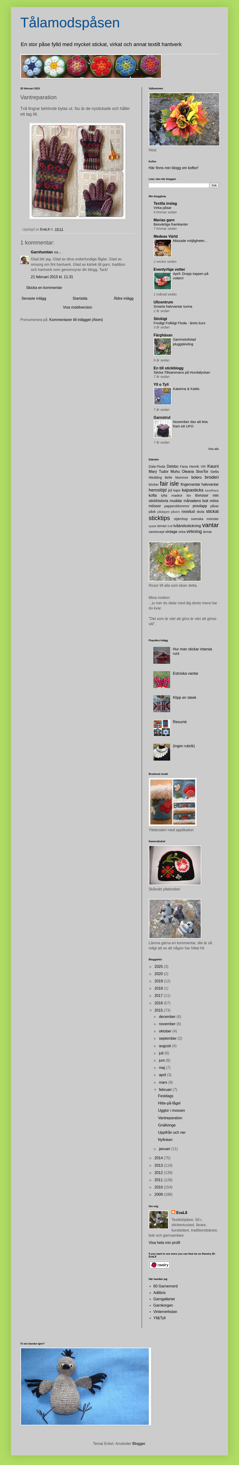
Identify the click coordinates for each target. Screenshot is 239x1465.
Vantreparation (170, 1118)
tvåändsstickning (187, 526)
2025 (159, 967)
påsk (152, 512)
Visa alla (213, 449)
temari (162, 526)
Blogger (138, 1444)
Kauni (213, 466)
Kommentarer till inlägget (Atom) (76, 320)
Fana (184, 466)
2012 (159, 1173)
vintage (171, 532)
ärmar (207, 532)
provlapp (200, 506)
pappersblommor (177, 506)
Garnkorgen (163, 1305)
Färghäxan (163, 335)
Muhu (175, 472)
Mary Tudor (159, 472)
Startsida (80, 298)
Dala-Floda (157, 466)
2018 (159, 988)
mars (163, 1082)
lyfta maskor (172, 495)
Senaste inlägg (33, 298)
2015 (159, 1010)
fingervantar (190, 484)
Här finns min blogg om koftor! (173, 168)
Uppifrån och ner (172, 1132)
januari (165, 1149)
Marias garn (164, 220)
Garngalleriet (164, 1299)
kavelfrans (212, 490)
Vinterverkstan (165, 1312)
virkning (194, 531)
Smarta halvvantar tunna (173, 306)
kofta (153, 495)
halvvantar (210, 484)
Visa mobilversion (77, 307)
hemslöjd (158, 490)
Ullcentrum (163, 302)
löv (189, 495)
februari (166, 1090)
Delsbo (172, 466)
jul (170, 490)
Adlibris (159, 1293)
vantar (210, 525)
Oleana (188, 472)
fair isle (169, 483)
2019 (159, 981)
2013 (159, 1165)
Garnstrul (162, 417)
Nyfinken (165, 1140)
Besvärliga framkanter (171, 224)
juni (162, 1060)
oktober (165, 1031)
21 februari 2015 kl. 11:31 (52, 277)
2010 (159, 1187)
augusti (165, 1046)
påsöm (175, 512)
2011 (159, 1180)
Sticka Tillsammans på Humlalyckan (182, 372)
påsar (214, 506)
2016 (159, 1003)
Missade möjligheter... (190, 241)
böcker (154, 484)
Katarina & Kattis (186, 389)
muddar (175, 501)
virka (181, 532)
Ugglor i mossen (171, 1110)
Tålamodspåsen (70, 22)
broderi (212, 477)
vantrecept (156, 532)
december (168, 1017)
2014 (159, 1158)
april (163, 1075)
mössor (155, 506)
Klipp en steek (184, 698)
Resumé (180, 722)
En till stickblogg (168, 368)
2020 (159, 974)
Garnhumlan (42, 252)
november (168, 1024)
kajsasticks (193, 490)
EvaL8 (181, 1213)
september (168, 1038)
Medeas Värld (166, 236)
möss (214, 501)
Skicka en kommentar (44, 288)
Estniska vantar (185, 673)
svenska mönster (205, 519)
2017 (159, 996)
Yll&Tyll (159, 1318)
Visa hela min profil (164, 1243)
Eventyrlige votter (169, 269)
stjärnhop (181, 519)
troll (170, 526)
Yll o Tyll (161, 384)
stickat (212, 511)
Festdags (165, 1096)
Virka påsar (163, 208)
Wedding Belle (160, 477)
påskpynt (163, 512)
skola (200, 512)
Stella (214, 472)
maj (162, 1068)
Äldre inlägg (124, 298)
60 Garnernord (165, 1286)
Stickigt (160, 319)
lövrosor (201, 495)
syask (152, 526)
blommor (181, 477)
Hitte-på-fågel (169, 1103)
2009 (159, 1194)
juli (162, 1053)
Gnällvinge (167, 1125)
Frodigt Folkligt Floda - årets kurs (179, 323)
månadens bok (196, 501)
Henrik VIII (197, 466)
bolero (196, 477)
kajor (176, 490)
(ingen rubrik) (184, 746)
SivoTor (202, 472)
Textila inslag (165, 203)
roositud (188, 512)
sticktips (159, 518)
